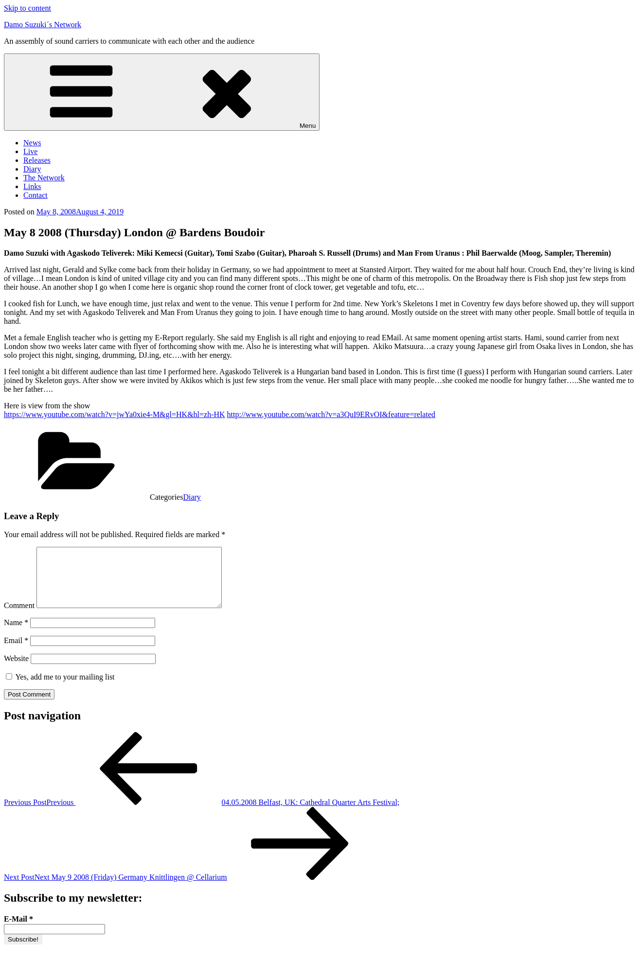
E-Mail (18, 930)
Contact (35, 195)
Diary (32, 169)
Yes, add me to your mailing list (60, 688)
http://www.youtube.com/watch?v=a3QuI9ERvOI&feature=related (331, 414)
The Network (44, 178)
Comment (19, 617)
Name (16, 634)
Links (32, 186)
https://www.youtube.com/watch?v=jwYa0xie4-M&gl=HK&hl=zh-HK (114, 414)
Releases (37, 160)
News (32, 143)
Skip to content (27, 8)
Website (16, 670)
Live (30, 151)
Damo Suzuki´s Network (42, 24)
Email (16, 652)
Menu (162, 92)
